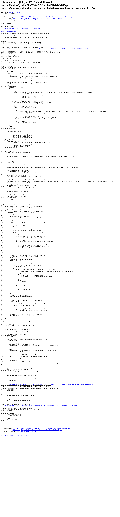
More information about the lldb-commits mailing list (15, 515)
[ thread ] (22, 19)
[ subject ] (27, 19)
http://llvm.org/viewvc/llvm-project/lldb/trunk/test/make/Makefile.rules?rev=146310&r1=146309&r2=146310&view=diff (40, 482)
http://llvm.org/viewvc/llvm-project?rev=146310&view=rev (22, 30)
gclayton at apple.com (14, 12)
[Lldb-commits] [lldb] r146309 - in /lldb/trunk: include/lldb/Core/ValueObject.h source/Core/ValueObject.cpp (43, 16)
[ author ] (33, 19)
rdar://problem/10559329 (8, 33)
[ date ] (18, 19)
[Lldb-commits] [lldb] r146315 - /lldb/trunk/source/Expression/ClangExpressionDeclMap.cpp (37, 18)
